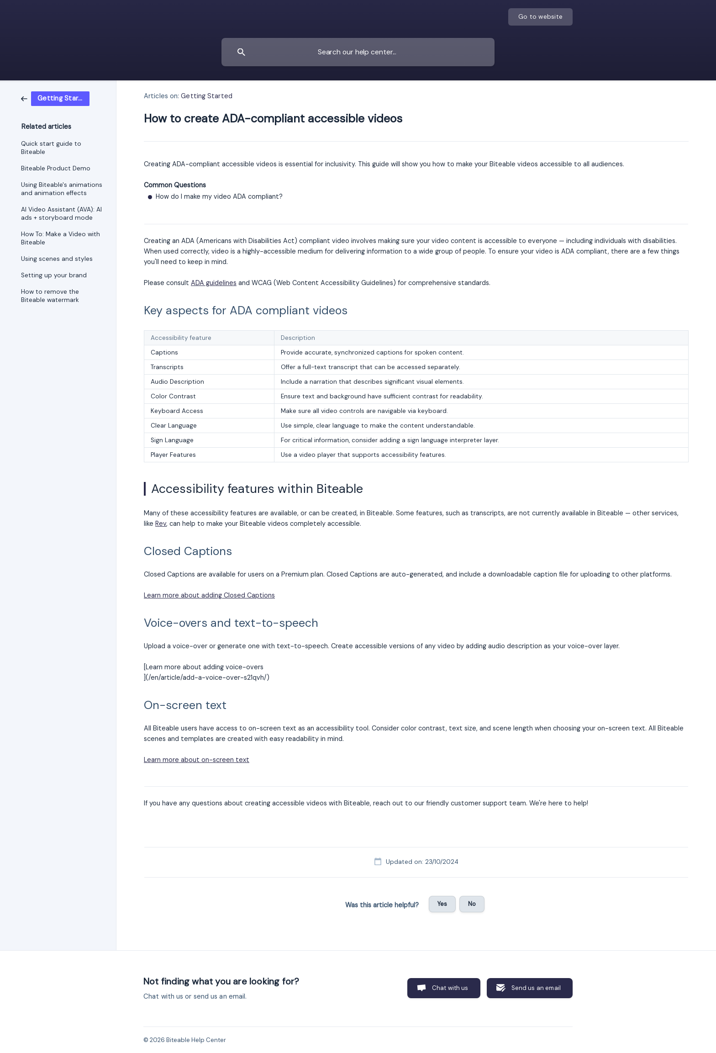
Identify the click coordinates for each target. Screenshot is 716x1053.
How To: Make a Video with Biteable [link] (60, 238)
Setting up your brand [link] (54, 275)
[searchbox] (358, 52)
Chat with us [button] (450, 988)
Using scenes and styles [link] (57, 259)
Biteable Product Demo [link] (55, 168)
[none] (540, 17)
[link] (55, 98)
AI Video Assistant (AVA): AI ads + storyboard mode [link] (61, 214)
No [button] (472, 904)
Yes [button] (442, 904)
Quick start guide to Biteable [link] (51, 148)
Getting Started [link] (206, 96)
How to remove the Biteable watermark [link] (50, 296)
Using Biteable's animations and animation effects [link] (61, 189)
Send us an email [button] (536, 988)
